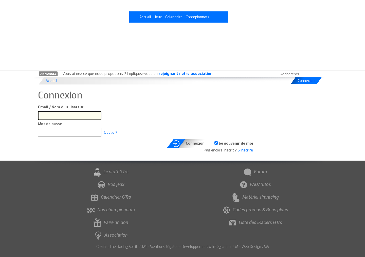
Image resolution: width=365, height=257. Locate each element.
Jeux (158, 17)
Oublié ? (110, 132)
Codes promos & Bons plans (254, 209)
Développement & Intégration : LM (210, 246)
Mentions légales (164, 246)
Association (110, 235)
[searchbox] (295, 74)
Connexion (306, 80)
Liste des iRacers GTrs (254, 222)
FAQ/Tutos (255, 184)
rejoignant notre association (185, 73)
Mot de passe (50, 124)
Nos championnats (110, 209)
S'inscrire (245, 150)
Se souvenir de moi (233, 143)
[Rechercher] (319, 74)
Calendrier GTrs (110, 197)
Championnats (198, 17)
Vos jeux (110, 184)
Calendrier (173, 17)
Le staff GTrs (110, 171)
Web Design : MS (255, 246)
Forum (255, 171)
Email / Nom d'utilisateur (61, 107)
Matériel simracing (255, 197)
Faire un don (110, 222)
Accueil (145, 17)
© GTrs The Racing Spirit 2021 (121, 246)
